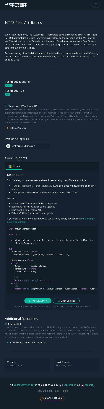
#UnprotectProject (24, 385)
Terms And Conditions (47, 390)
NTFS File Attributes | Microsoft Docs (28, 342)
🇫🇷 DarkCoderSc (67, 385)
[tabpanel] (52, 240)
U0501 (8, 85)
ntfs (7, 94)
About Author (38, 300)
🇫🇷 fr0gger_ (88, 385)
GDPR (66, 390)
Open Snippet (66, 300)
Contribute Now (52, 398)
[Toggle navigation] (95, 4)
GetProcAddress (17, 127)
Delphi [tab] (14, 166)
